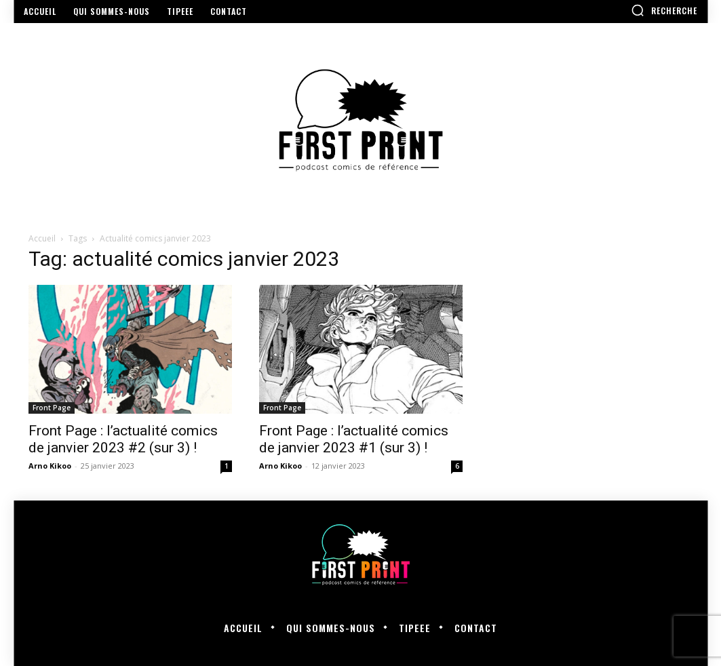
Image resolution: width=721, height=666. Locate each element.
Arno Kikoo (49, 466)
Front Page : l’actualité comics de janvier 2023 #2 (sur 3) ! (123, 439)
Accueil (42, 238)
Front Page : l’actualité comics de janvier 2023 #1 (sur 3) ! (353, 439)
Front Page (52, 407)
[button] (664, 10)
